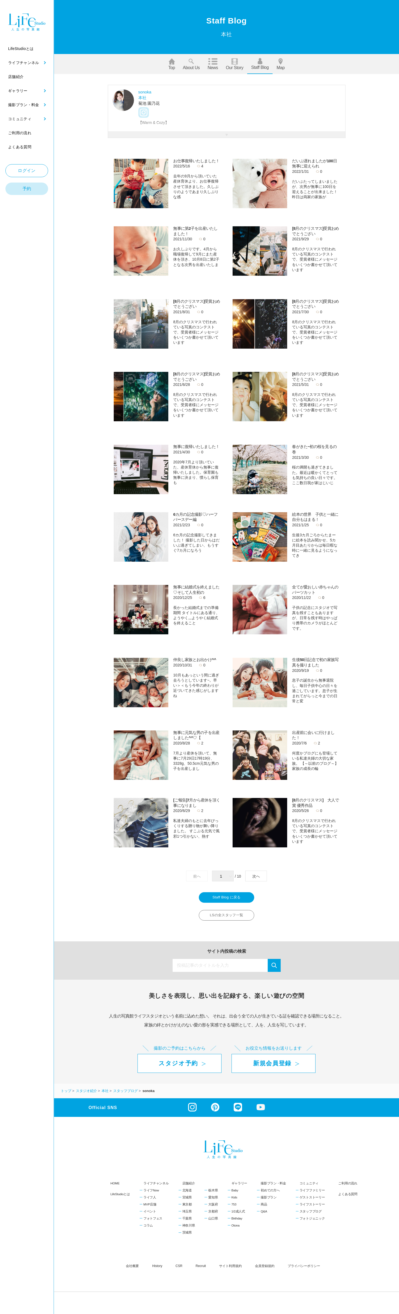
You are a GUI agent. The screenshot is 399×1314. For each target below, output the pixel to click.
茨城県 (187, 1235)
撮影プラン (269, 1200)
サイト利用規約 (230, 1269)
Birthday (237, 1221)
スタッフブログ (311, 1214)
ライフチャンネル (156, 1186)
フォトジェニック (312, 1221)
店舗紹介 (188, 1186)
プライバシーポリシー (304, 1269)
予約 (26, 188)
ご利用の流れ (347, 1186)
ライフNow (151, 1193)
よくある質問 (347, 1197)
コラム (148, 1228)
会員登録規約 (264, 1269)
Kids (234, 1200)
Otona (236, 1228)
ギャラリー (239, 1186)
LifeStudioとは (120, 1197)
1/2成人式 (238, 1214)
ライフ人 (149, 1200)
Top (171, 64)
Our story (234, 64)
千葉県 (187, 1221)
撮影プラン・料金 (273, 1186)
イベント (149, 1214)
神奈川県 (188, 1228)
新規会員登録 (272, 1066)
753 (234, 1207)
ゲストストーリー (312, 1200)
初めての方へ (270, 1193)
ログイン (27, 170)
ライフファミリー (312, 1193)
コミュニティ (309, 1186)
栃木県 (213, 1193)
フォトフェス (152, 1221)
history (157, 1269)
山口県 (213, 1221)
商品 (264, 1207)
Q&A (264, 1214)
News (212, 64)
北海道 (187, 1193)
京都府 (213, 1214)
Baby (235, 1193)
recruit (201, 1269)
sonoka (145, 92)
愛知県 (213, 1200)
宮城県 (187, 1200)
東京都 (187, 1207)
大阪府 (213, 1207)
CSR (179, 1269)
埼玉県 (187, 1214)
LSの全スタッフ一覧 (226, 917)
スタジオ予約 (178, 1066)
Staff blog (260, 64)
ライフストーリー (312, 1207)
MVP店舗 (149, 1207)
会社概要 (132, 1269)
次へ (256, 876)
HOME (115, 1186)
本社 (142, 97)
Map (281, 64)
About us (191, 64)
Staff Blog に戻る (226, 898)
